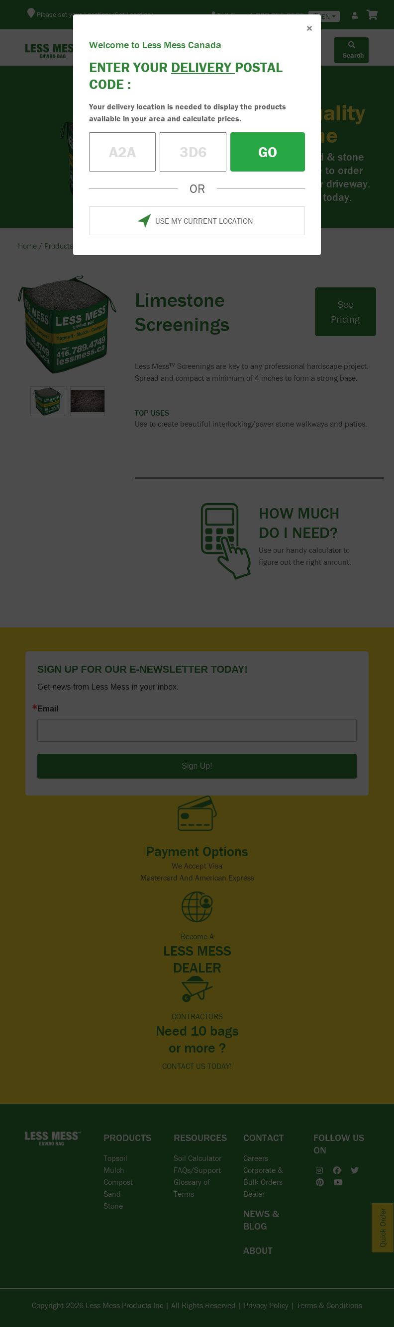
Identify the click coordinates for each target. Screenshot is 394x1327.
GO (267, 152)
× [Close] (309, 28)
